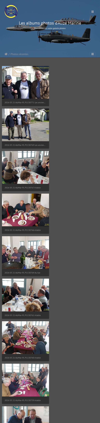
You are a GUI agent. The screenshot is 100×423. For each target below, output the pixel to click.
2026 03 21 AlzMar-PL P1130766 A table (73, 144)
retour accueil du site (50, 33)
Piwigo (56, 418)
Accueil (6, 54)
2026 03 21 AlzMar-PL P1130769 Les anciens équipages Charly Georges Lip (75, 102)
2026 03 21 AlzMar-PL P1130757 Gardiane (74, 269)
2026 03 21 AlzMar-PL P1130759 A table (73, 227)
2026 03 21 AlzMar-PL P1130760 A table (23, 227)
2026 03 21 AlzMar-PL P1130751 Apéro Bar (24, 395)
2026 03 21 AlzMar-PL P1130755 (19, 311)
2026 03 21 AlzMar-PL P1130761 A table (73, 185)
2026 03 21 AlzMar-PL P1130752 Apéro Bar (74, 353)
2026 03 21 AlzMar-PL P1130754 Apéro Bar (74, 311)
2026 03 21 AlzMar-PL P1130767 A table (23, 144)
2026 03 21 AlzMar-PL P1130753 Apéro (22, 353)
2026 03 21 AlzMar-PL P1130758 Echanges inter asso (25, 269)
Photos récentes (19, 54)
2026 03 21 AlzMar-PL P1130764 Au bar (22, 185)
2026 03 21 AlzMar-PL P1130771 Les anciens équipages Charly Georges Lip (25, 102)
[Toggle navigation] (92, 12)
